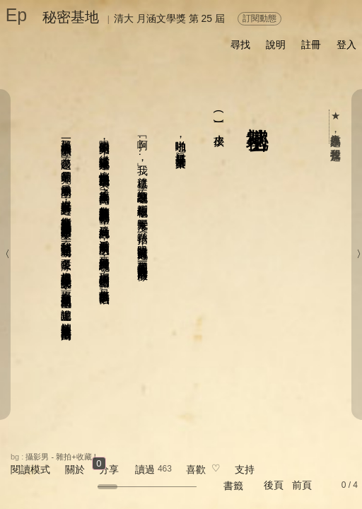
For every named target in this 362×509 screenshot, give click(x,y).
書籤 (233, 485)
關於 (75, 469)
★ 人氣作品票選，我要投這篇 (336, 127)
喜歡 (196, 469)
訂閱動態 (259, 18)
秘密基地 (70, 17)
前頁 (302, 485)
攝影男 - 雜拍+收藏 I (60, 456)
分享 (109, 469)
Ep (17, 15)
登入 (346, 44)
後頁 (274, 485)
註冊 (311, 44)
